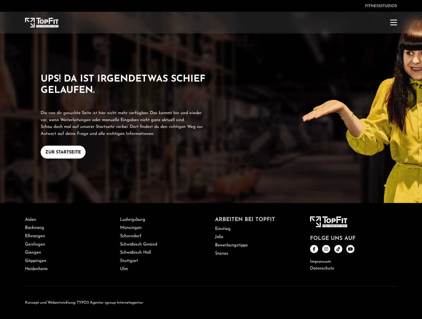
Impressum (320, 262)
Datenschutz (322, 268)
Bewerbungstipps (231, 245)
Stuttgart (129, 261)
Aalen (30, 220)
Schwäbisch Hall (135, 252)
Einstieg (223, 229)
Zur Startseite (63, 152)
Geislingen (35, 244)
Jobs (219, 237)
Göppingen (35, 261)
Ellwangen (35, 236)
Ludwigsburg (132, 220)
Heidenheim (36, 269)
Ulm (124, 269)
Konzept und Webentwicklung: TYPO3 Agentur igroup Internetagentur (84, 303)
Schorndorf (130, 236)
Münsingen (131, 228)
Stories (221, 253)
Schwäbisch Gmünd (138, 244)
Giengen (33, 252)
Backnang (34, 228)
